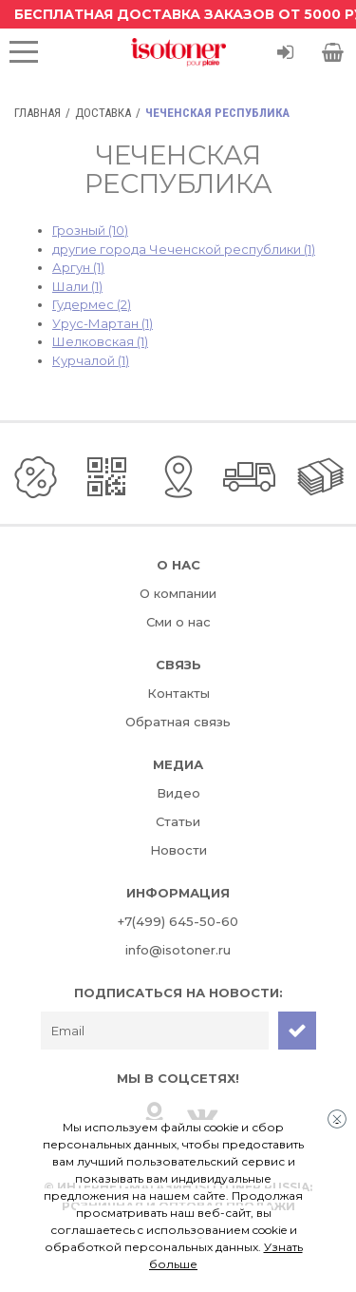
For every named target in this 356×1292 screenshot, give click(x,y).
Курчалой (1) (90, 360)
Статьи (178, 821)
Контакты (178, 693)
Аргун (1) (78, 267)
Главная (37, 113)
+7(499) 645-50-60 (178, 921)
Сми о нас (178, 621)
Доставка (103, 113)
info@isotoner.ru (178, 949)
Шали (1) (77, 286)
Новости (178, 850)
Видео (178, 792)
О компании (178, 593)
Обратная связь (178, 721)
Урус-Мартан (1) (102, 323)
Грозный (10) (90, 230)
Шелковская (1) (100, 341)
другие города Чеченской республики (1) (183, 249)
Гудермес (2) (91, 304)
